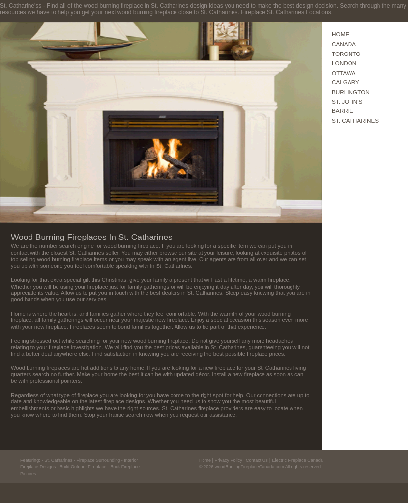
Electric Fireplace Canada (297, 460)
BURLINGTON (351, 92)
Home (205, 460)
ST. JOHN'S (347, 101)
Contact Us (257, 460)
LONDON (344, 63)
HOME (340, 34)
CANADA (344, 44)
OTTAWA (344, 73)
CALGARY (345, 82)
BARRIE (342, 110)
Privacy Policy (228, 460)
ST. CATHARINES (355, 120)
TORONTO (346, 54)
